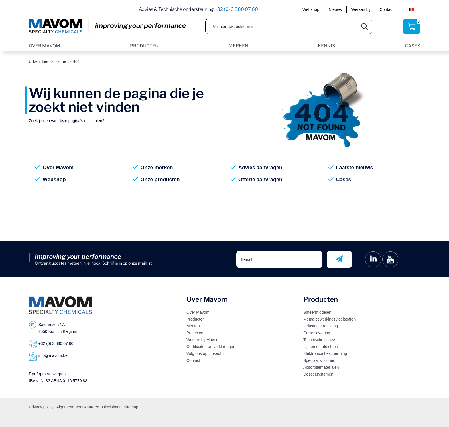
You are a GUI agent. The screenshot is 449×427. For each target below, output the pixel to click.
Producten (195, 319)
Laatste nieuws (354, 167)
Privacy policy (41, 407)
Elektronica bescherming (325, 353)
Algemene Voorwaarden (77, 407)
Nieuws (335, 9)
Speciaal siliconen (319, 360)
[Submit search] (364, 26)
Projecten (194, 333)
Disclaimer (111, 407)
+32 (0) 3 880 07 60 (236, 9)
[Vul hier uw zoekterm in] (281, 26)
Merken (193, 326)
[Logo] (60, 305)
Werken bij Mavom (203, 339)
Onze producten (160, 179)
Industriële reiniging (320, 326)
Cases (343, 179)
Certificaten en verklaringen (210, 346)
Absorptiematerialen (321, 367)
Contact (386, 9)
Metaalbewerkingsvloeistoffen (329, 319)
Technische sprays (319, 339)
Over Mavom (58, 167)
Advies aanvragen (260, 167)
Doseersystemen (318, 374)
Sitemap (130, 407)
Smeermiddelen (317, 312)
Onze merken (157, 167)
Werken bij (360, 9)
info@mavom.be (53, 355)
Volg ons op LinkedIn (205, 353)
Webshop (310, 9)
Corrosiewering (316, 333)
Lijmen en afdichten (320, 346)
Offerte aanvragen (260, 179)
